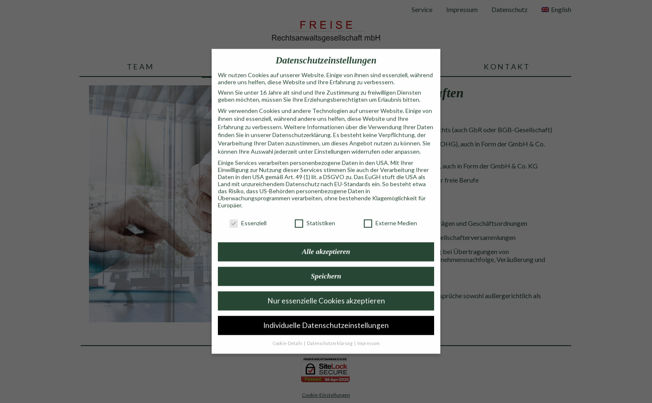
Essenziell (248, 214)
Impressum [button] (368, 334)
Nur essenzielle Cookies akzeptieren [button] (326, 292)
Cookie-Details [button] (288, 334)
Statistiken (315, 214)
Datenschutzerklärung (301, 126)
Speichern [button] (326, 267)
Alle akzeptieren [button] (326, 243)
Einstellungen (332, 142)
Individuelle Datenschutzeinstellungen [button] (326, 316)
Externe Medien (390, 214)
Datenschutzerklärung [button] (330, 334)
